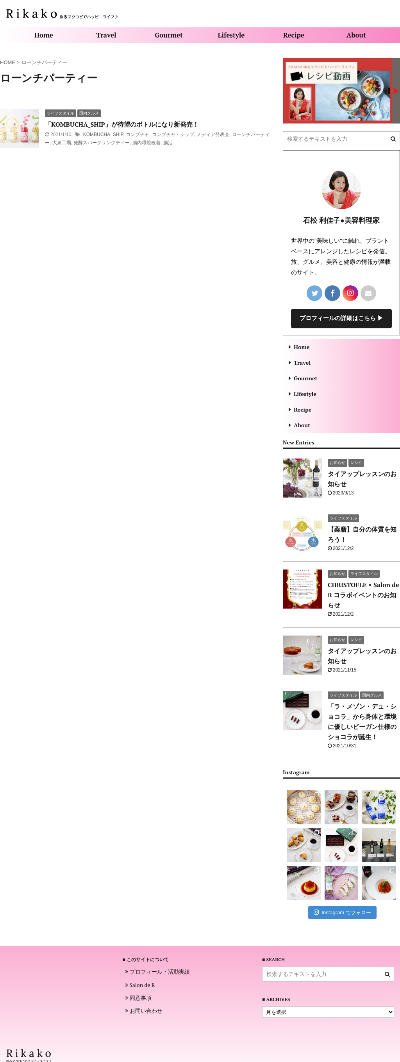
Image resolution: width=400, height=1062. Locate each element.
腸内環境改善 (146, 142)
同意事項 (138, 998)
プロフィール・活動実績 (157, 972)
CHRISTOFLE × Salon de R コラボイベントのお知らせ (363, 594)
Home (43, 34)
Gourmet (169, 34)
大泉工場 (61, 142)
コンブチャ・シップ (173, 134)
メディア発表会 (212, 134)
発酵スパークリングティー (101, 142)
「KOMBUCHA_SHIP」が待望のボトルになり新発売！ (122, 124)
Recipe (293, 34)
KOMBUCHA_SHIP (103, 134)
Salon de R (140, 985)
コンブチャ (137, 134)
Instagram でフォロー (342, 912)
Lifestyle (231, 34)
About (356, 34)
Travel (106, 34)
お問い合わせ (143, 1011)
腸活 (168, 142)
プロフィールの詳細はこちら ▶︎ (341, 318)
